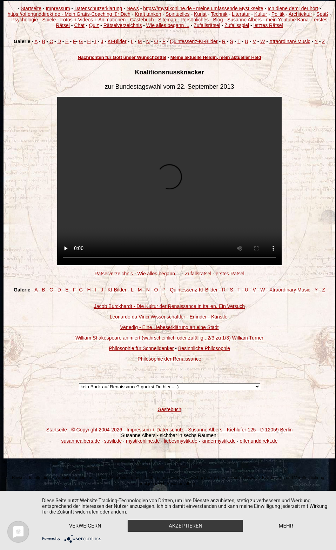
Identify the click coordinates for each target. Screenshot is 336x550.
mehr (285, 526)
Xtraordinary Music (289, 41)
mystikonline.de (143, 441)
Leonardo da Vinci (129, 317)
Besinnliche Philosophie (204, 348)
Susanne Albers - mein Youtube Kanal (268, 19)
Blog (218, 19)
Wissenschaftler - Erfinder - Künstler (189, 317)
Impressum (58, 8)
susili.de (113, 441)
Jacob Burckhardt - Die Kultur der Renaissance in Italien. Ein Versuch (169, 306)
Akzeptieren (185, 526)
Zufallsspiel (236, 25)
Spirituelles (177, 14)
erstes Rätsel (230, 273)
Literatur (241, 14)
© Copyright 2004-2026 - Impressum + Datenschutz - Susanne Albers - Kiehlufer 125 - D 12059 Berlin (182, 429)
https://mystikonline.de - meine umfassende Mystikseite (203, 8)
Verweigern (85, 526)
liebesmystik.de (180, 441)
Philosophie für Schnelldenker (141, 348)
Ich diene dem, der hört (293, 8)
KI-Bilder (117, 41)
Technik (219, 14)
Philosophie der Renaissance (169, 359)
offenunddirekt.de (259, 441)
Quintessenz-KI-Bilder (193, 41)
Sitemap (167, 19)
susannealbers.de (80, 441)
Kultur (260, 14)
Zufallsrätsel (207, 25)
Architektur (300, 14)
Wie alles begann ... (167, 25)
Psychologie (24, 19)
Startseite (31, 8)
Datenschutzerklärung (98, 8)
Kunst (200, 14)
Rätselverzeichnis (122, 25)
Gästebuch (142, 19)
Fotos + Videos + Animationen (93, 19)
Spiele (49, 19)
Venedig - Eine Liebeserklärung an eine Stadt (169, 327)
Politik (277, 14)
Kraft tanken (148, 14)
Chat (79, 25)
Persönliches (195, 19)
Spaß (322, 14)
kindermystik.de (219, 441)
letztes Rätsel (268, 25)
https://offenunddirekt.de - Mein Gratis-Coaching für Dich (69, 14)
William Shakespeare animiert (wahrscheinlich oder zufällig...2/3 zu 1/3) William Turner (169, 338)
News (133, 8)
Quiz (94, 25)
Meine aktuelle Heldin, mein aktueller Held (215, 57)
